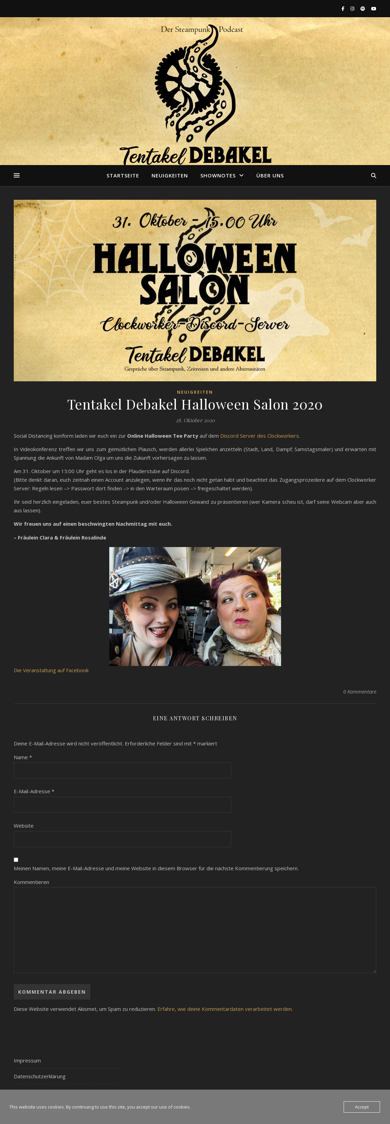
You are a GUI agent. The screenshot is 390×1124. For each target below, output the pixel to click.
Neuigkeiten (170, 175)
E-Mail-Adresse (34, 791)
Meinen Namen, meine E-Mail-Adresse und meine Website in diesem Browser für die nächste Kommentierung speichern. (156, 868)
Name (23, 757)
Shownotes (218, 175)
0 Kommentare (359, 691)
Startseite (123, 175)
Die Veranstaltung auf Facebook (51, 670)
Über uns (270, 175)
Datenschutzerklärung (40, 1076)
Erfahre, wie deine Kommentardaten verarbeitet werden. (225, 1008)
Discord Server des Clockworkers (259, 435)
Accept (362, 1107)
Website (24, 825)
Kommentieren (31, 882)
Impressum (27, 1060)
